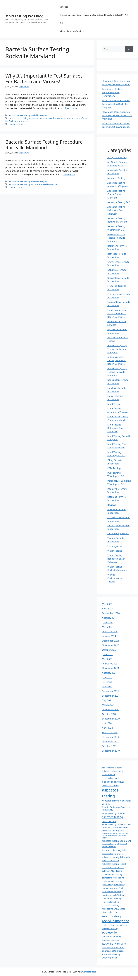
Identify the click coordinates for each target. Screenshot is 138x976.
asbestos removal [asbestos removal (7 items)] (113, 782)
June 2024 (107, 622)
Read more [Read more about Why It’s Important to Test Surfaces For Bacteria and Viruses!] (71, 108)
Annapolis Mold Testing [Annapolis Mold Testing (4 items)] (112, 767)
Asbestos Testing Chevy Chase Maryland (116, 194)
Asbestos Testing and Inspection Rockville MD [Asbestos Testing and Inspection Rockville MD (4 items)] (116, 808)
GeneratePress (89, 971)
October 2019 (109, 746)
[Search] (129, 49)
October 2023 (109, 649)
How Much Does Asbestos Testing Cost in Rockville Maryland (116, 104)
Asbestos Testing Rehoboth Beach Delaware (116, 210)
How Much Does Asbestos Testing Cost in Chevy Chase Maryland (117, 115)
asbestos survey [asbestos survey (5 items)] (110, 785)
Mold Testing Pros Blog (24, 16)
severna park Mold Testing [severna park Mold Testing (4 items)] (113, 947)
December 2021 (110, 691)
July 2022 (107, 677)
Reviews (111, 504)
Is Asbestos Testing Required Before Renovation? (112, 92)
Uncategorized (115, 546)
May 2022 (107, 686)
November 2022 (110, 668)
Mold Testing (114, 404)
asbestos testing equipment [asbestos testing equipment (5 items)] (116, 840)
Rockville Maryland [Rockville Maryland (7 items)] (114, 943)
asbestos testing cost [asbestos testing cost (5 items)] (113, 830)
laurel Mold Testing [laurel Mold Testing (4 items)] (110, 902)
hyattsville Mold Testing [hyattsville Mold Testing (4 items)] (112, 891)
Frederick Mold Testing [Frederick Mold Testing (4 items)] (112, 881)
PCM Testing (114, 468)
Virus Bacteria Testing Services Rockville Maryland (31, 118)
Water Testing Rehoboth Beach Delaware (116, 559)
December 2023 (110, 640)
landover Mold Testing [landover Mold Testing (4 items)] (111, 898)
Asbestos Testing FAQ (118, 202)
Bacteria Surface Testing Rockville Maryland (28, 115)
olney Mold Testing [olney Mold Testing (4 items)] (110, 928)
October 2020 (109, 714)
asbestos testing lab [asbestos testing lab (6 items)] (114, 850)
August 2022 (108, 672)
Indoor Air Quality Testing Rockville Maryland (117, 372)
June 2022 (107, 681)
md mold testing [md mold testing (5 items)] (110, 905)
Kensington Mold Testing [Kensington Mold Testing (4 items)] (113, 895)
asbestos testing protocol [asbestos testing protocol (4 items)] (113, 854)
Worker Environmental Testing (115, 578)
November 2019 (110, 741)
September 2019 (111, 750)
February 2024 (110, 631)
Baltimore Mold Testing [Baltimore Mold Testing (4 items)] (112, 871)
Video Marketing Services (72, 31)
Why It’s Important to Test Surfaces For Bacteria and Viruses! (44, 79)
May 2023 (107, 659)
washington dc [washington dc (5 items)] (109, 957)
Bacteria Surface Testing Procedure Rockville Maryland (44, 145)
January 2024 (109, 636)
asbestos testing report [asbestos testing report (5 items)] (114, 863)
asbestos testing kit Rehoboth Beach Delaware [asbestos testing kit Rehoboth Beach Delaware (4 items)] (115, 845)
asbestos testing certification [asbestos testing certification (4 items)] (114, 813)
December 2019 (110, 737)
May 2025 (107, 604)
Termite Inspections (118, 533)
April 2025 (107, 608)
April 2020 (107, 727)
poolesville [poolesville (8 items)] (109, 932)
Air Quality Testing (117, 157)
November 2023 (110, 645)
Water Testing (114, 550)
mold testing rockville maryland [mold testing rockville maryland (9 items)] (115, 918)
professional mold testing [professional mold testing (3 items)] (110, 940)
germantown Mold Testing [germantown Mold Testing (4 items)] (113, 888)
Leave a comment (16, 124)
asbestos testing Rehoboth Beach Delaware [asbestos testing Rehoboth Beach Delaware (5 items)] (116, 859)
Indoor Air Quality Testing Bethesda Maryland (117, 349)
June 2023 (107, 654)
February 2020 (110, 732)
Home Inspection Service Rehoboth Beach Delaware (116, 313)
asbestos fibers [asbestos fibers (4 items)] (108, 774)
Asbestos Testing (116, 178)
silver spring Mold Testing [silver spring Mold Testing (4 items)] (113, 951)
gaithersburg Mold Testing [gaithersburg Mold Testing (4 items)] (113, 884)
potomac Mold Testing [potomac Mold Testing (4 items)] (112, 936)
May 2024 (107, 626)
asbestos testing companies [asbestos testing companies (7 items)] (112, 819)
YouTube (64, 6)
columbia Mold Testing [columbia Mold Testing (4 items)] (112, 874)
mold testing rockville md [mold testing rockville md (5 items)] (115, 925)
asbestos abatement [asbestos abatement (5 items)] (112, 771)
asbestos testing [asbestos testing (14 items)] (110, 793)
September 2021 (111, 695)
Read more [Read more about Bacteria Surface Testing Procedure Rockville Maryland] (69, 174)
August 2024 (108, 617)
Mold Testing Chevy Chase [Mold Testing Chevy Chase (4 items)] (113, 908)
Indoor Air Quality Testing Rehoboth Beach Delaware (117, 360)
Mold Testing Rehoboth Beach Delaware (116, 428)
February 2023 (110, 663)
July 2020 (107, 723)
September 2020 (111, 718)
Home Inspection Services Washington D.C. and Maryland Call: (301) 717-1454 (94, 18)
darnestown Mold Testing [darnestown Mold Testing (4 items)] (113, 877)
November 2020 (110, 709)
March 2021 (108, 704)
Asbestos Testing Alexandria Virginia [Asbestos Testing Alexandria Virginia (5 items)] (116, 802)
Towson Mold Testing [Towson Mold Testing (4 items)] (111, 954)
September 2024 (111, 613)
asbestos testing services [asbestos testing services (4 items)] (113, 867)
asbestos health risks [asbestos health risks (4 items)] (111, 778)
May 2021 (107, 700)
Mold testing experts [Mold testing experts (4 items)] (111, 912)
